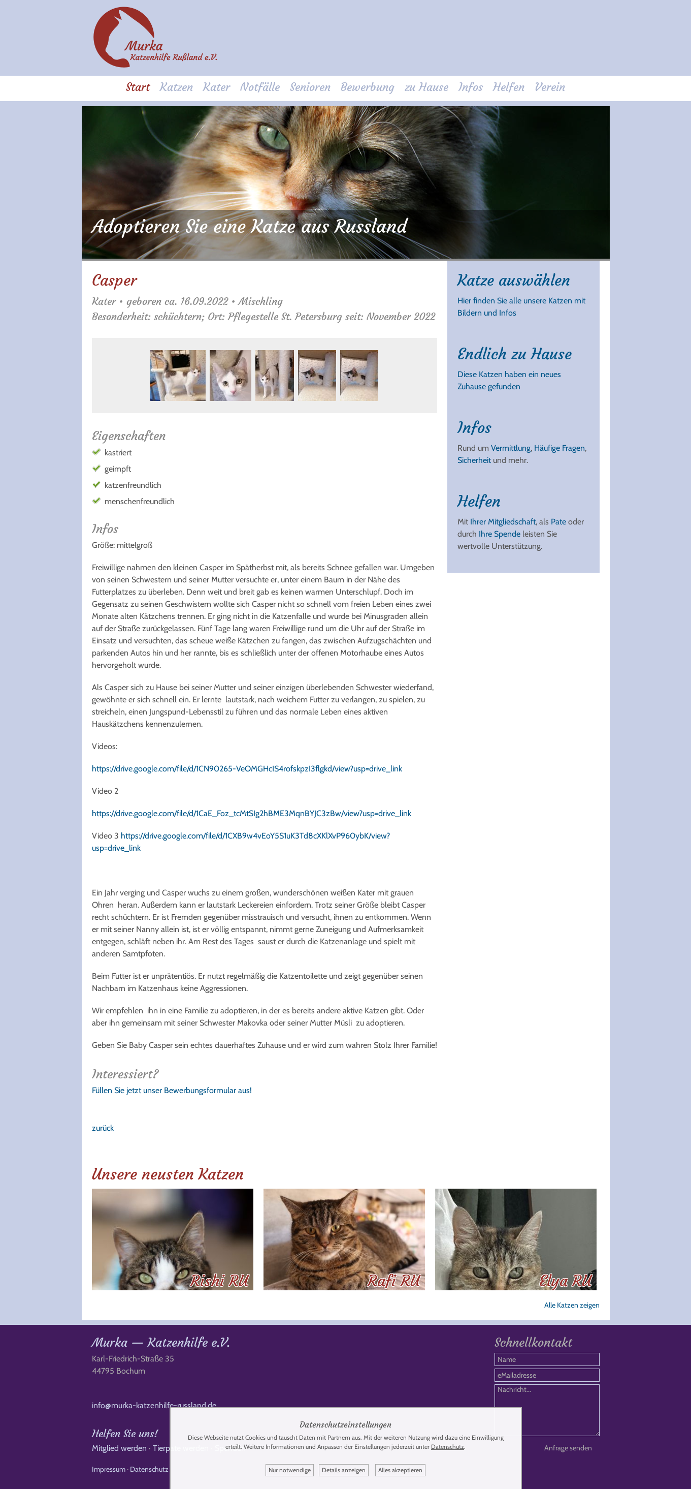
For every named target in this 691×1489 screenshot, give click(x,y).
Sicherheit (474, 460)
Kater (216, 87)
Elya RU (565, 1280)
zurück (103, 1128)
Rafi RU (394, 1280)
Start (138, 87)
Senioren (310, 87)
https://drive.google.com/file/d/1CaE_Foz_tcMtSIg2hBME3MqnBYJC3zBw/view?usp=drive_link (251, 813)
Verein (550, 87)
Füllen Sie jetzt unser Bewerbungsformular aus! (172, 1090)
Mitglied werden (119, 1448)
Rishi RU (219, 1280)
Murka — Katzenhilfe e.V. (161, 1342)
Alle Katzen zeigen (572, 1305)
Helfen (508, 87)
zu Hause (426, 87)
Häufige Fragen (559, 448)
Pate (558, 521)
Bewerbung (367, 87)
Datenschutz (149, 1469)
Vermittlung (511, 448)
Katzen (176, 87)
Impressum (108, 1469)
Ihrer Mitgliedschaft (503, 521)
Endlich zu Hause (514, 354)
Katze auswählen (513, 280)
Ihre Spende (499, 534)
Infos (470, 87)
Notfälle (260, 87)
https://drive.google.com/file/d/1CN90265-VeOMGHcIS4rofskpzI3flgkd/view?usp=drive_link (247, 768)
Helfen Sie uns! (125, 1433)
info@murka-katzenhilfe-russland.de (154, 1405)
